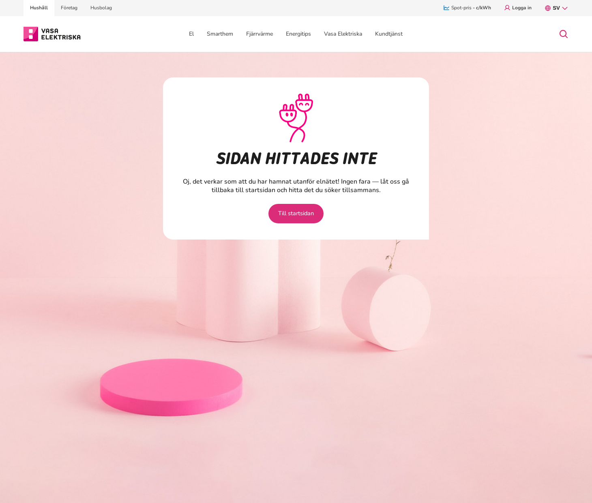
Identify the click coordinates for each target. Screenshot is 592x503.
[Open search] (563, 34)
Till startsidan (296, 213)
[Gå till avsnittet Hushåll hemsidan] (52, 33)
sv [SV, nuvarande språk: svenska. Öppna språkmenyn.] (556, 8)
